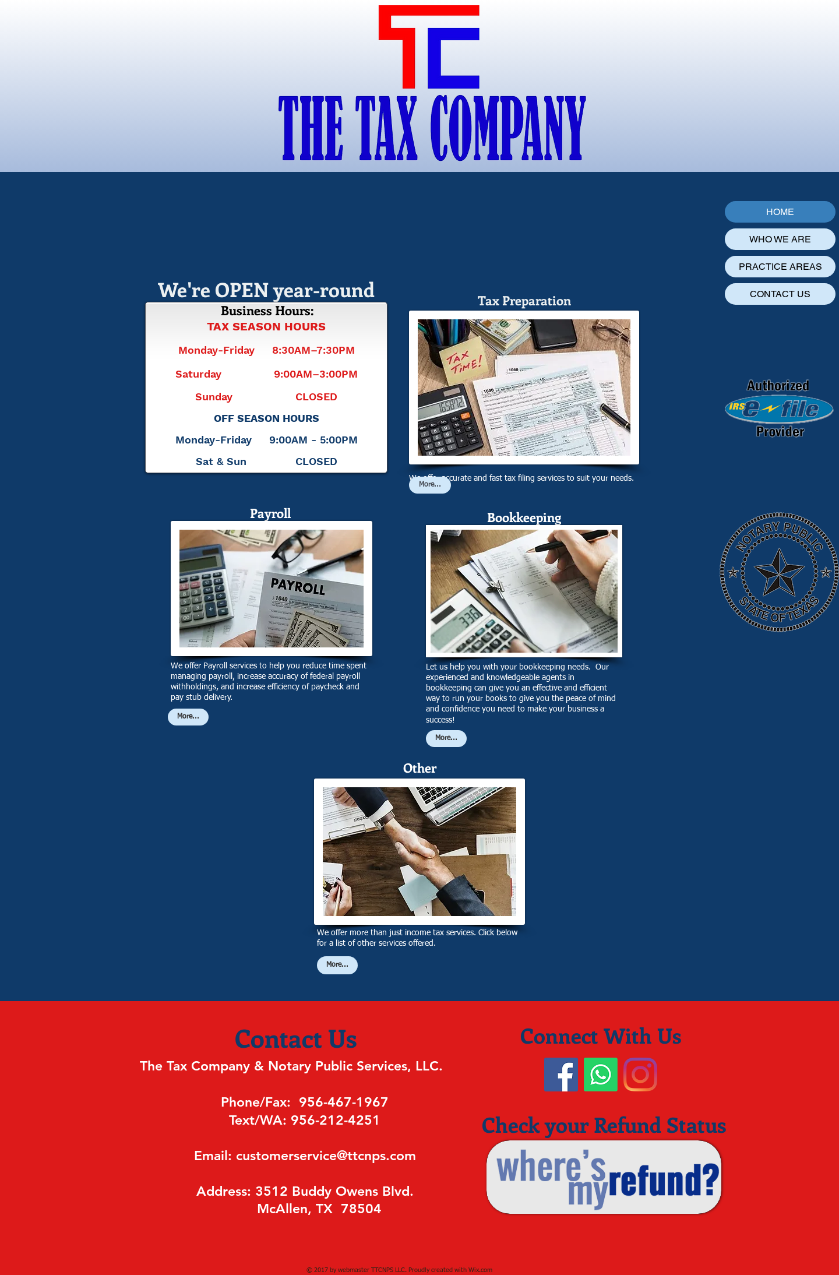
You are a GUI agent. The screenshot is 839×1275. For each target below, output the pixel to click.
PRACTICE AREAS (780, 266)
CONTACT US (780, 294)
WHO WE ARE (780, 239)
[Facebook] (561, 1074)
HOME (780, 211)
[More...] (188, 717)
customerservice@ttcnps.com (326, 1155)
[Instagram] (640, 1074)
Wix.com (480, 1270)
